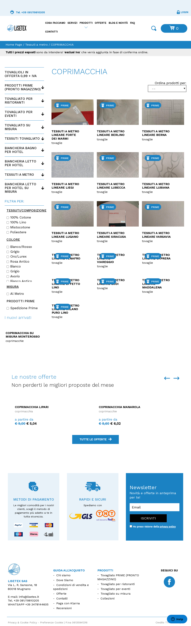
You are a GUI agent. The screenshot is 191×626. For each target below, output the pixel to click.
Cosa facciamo (55, 22)
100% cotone (19, 217)
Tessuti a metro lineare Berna (156, 133)
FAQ (132, 22)
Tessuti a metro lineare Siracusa (111, 234)
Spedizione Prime (22, 308)
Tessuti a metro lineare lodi (111, 281)
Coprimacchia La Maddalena (35, 407)
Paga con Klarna (68, 603)
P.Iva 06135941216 (76, 622)
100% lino (16, 222)
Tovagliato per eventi (18, 114)
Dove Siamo (64, 580)
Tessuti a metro (36, 44)
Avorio (13, 276)
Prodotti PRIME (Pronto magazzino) (23, 87)
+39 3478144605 (36, 604)
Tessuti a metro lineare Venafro (66, 256)
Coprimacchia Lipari (111, 407)
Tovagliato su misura (17, 127)
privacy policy (168, 526)
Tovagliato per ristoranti (18, 100)
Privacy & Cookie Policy (22, 622)
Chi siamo (63, 575)
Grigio (13, 251)
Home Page (14, 44)
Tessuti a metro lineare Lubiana (156, 185)
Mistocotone (18, 227)
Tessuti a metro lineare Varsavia (156, 234)
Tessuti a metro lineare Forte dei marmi (65, 135)
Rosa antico (18, 261)
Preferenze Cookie (51, 622)
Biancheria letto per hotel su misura (20, 187)
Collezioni (108, 598)
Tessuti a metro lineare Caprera (156, 256)
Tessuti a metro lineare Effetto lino (66, 283)
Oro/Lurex (17, 256)
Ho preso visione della (154, 526)
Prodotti (86, 22)
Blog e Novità (118, 22)
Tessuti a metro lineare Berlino (110, 133)
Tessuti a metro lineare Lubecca (111, 185)
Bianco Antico (19, 281)
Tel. (23, 600)
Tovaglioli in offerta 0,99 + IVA (21, 74)
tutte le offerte (95, 439)
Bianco (14, 266)
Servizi (72, 22)
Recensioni (64, 608)
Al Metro (15, 293)
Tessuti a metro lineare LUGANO (65, 234)
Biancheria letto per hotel (20, 163)
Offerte (100, 22)
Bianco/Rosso (19, 246)
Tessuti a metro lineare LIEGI (65, 185)
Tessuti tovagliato (22, 138)
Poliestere (16, 232)
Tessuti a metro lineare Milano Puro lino (65, 309)
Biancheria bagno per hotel (21, 150)
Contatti (51, 31)
